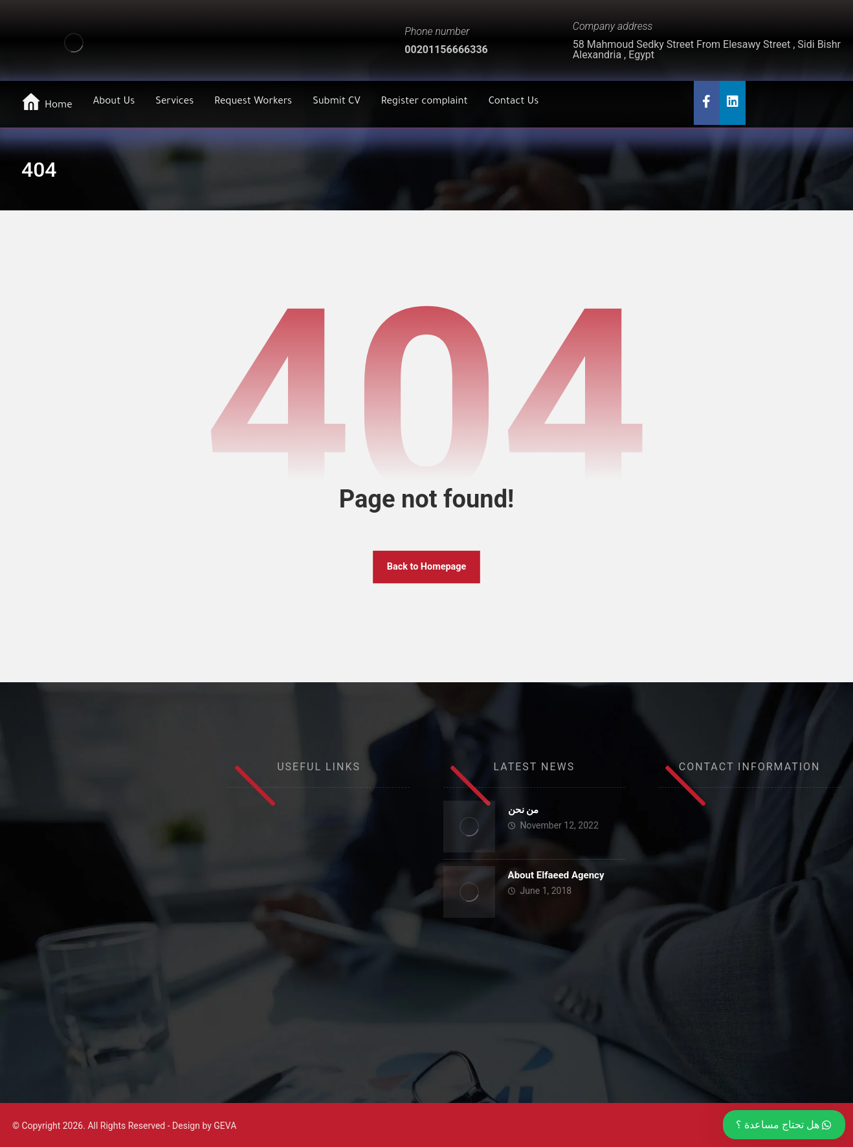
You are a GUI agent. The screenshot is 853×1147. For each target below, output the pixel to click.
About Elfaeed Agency (556, 875)
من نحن (523, 810)
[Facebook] (707, 103)
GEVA (225, 1125)
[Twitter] (733, 103)
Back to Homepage (426, 566)
